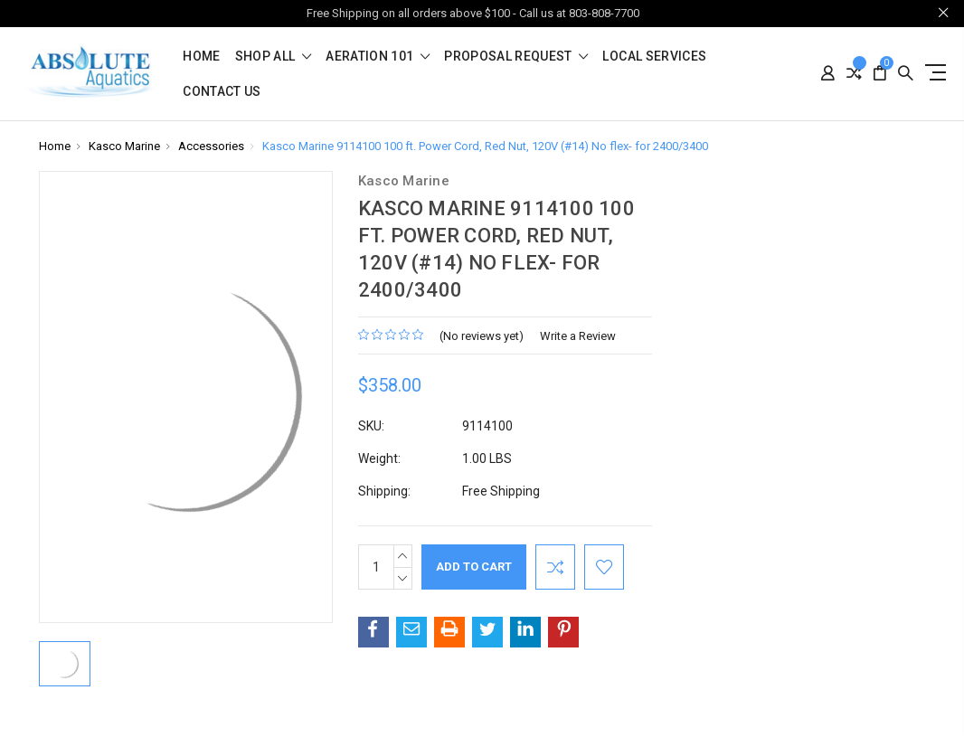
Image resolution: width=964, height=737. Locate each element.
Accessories (211, 146)
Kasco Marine (124, 146)
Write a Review (578, 336)
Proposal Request (516, 56)
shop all (273, 56)
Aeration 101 (378, 56)
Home (201, 56)
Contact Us (222, 92)
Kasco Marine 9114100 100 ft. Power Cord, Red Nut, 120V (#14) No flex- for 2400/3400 (485, 146)
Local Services (654, 56)
